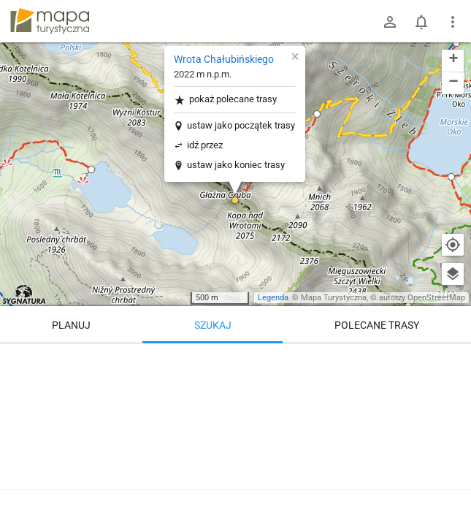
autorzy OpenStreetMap (422, 297)
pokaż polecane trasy (225, 100)
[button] (91, 169)
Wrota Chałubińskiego (224, 59)
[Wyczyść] (452, 359)
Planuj (71, 325)
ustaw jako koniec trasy (236, 164)
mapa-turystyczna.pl (49, 21)
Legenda (273, 297)
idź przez (205, 145)
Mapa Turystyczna (334, 297)
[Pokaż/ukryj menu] (452, 22)
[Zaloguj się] (390, 22)
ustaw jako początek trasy (241, 125)
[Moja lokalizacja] (453, 245)
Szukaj (212, 325)
